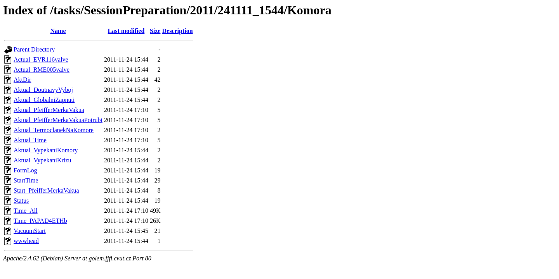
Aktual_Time (30, 140)
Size (155, 31)
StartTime (26, 180)
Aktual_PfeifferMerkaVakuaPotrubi (58, 120)
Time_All (26, 210)
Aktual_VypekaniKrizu (42, 160)
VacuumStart (30, 230)
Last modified (126, 31)
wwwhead (26, 241)
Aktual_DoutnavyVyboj (43, 89)
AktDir (22, 79)
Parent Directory (34, 49)
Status (21, 200)
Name (58, 31)
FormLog (25, 170)
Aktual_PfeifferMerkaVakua (49, 110)
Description (177, 31)
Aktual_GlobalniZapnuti (44, 99)
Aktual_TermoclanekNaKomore (54, 130)
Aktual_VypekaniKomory (46, 150)
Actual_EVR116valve (41, 59)
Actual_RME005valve (41, 69)
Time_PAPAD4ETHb (40, 220)
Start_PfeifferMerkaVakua (46, 190)
